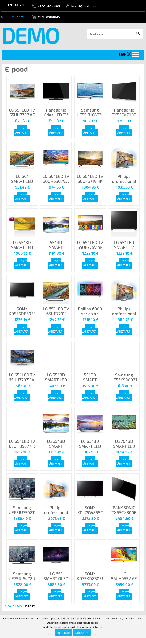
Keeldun (64, 633)
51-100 (17, 606)
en (10, 5)
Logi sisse (17, 16)
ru (16, 5)
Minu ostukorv (48, 17)
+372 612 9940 (48, 6)
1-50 (8, 606)
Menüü (125, 54)
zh (22, 5)
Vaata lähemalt (21, 130)
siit (101, 626)
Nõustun (82, 633)
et (4, 5)
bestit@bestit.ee (83, 6)
